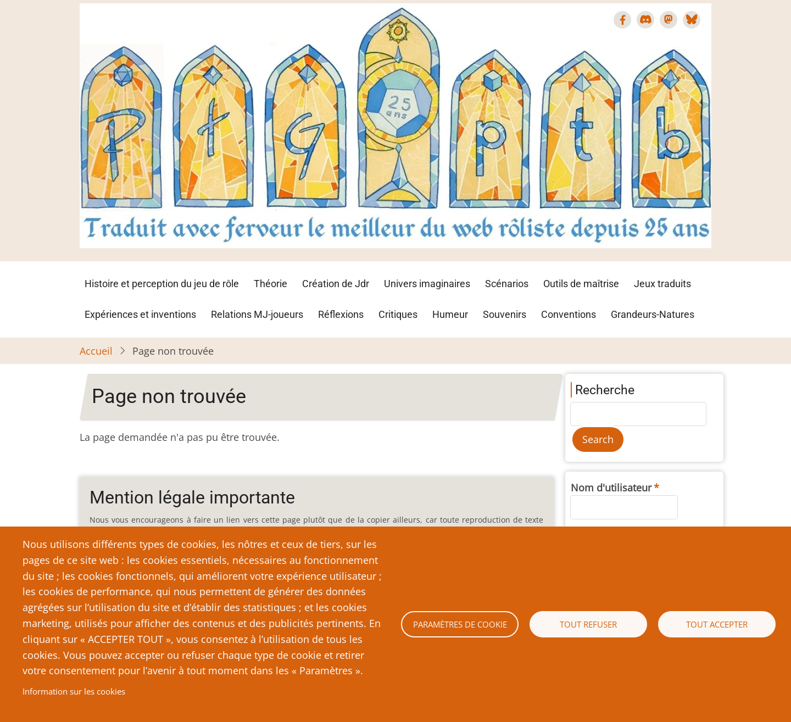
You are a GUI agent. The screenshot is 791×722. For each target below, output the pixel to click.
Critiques (397, 314)
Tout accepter (717, 624)
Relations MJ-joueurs (257, 314)
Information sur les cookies (74, 691)
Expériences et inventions (140, 314)
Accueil (96, 350)
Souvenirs (504, 314)
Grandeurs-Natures (652, 314)
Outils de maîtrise (581, 283)
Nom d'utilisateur (611, 487)
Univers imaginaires (427, 283)
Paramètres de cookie (460, 624)
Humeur (450, 314)
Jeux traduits (662, 283)
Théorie (270, 283)
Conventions (568, 314)
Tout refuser (588, 624)
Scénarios (506, 283)
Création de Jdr (335, 283)
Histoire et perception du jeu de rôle (162, 283)
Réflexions (341, 314)
